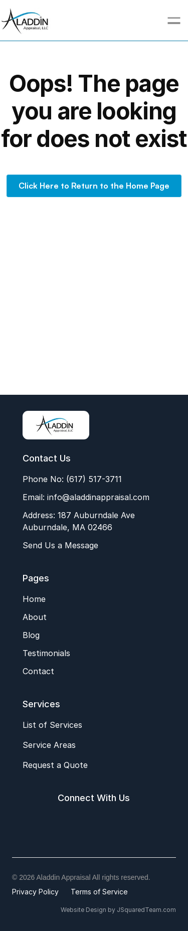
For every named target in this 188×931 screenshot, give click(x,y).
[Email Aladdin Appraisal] (128, 823)
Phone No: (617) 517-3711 (72, 479)
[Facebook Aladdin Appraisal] (58, 823)
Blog (31, 635)
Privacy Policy (35, 891)
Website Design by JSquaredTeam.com (118, 909)
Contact (38, 671)
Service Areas (49, 745)
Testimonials (46, 653)
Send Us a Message (60, 545)
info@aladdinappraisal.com (97, 497)
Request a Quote (55, 765)
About (35, 617)
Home (34, 599)
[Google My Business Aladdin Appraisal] (81, 823)
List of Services (52, 725)
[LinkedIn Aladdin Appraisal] (104, 823)
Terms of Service (99, 891)
